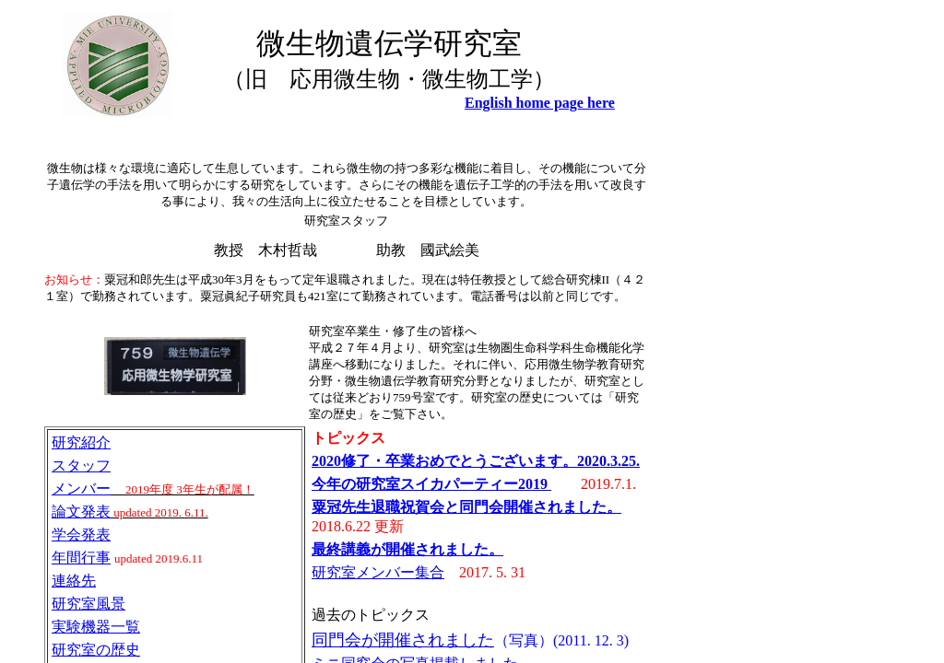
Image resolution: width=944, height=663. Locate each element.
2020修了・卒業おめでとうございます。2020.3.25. (476, 461)
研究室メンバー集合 (378, 572)
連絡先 (74, 580)
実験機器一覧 (96, 626)
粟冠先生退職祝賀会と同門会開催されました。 (466, 507)
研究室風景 (88, 603)
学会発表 (81, 534)
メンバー (81, 488)
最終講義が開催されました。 (407, 549)
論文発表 (81, 511)
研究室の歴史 (96, 649)
